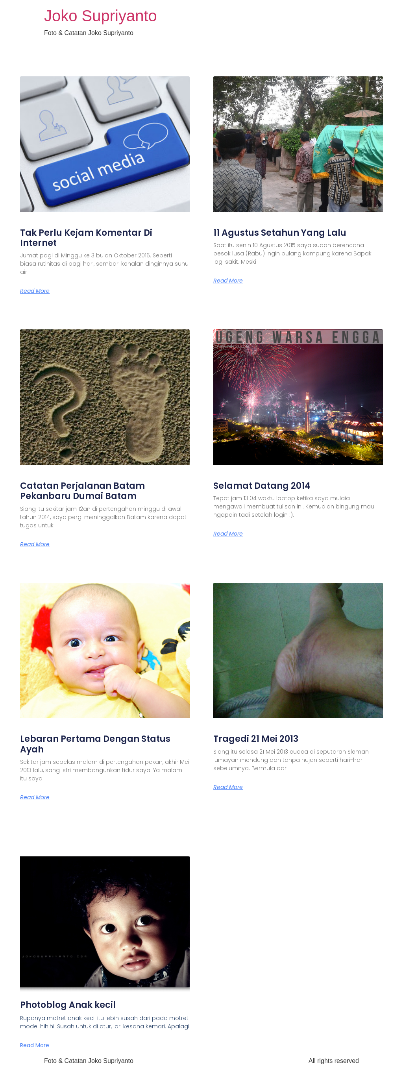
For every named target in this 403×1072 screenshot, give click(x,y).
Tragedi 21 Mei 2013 (255, 739)
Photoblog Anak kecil (68, 1005)
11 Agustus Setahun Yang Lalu (279, 233)
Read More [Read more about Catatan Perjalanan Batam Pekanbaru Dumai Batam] (35, 544)
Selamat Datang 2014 (262, 486)
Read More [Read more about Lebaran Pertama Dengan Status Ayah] (35, 797)
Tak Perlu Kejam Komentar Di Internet (86, 238)
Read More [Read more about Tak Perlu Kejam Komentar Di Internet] (35, 291)
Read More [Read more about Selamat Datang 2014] (228, 533)
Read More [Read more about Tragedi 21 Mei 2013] (228, 787)
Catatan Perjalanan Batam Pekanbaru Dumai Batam (82, 491)
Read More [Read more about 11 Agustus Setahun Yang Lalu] (228, 280)
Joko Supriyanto (100, 15)
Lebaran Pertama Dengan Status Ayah (95, 744)
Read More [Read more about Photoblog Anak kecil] (34, 1045)
